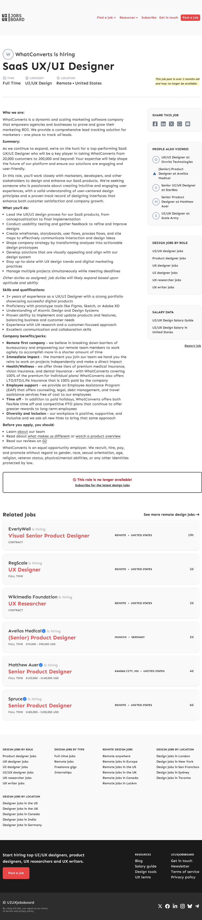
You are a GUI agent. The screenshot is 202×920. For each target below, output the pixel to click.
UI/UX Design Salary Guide (172, 320)
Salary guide (145, 866)
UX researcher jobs (166, 280)
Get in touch (168, 17)
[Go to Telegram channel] (197, 906)
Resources (129, 18)
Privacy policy (183, 877)
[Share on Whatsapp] (179, 124)
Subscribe (149, 17)
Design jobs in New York (174, 761)
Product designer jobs (169, 258)
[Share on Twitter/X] (171, 124)
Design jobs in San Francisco (177, 767)
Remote (64, 83)
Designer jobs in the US (20, 803)
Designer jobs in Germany (22, 825)
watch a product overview (98, 436)
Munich (121, 637)
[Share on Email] (187, 124)
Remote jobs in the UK (120, 772)
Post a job (190, 17)
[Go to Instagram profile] (182, 906)
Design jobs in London (173, 756)
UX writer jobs (163, 287)
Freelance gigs (65, 767)
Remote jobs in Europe (120, 761)
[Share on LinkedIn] (163, 124)
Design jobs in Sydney (172, 772)
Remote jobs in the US (119, 767)
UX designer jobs (165, 265)
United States (88, 83)
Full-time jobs (64, 756)
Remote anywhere (116, 756)
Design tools (145, 871)
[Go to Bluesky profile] (190, 906)
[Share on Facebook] (155, 124)
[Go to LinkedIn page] (175, 906)
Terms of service (185, 871)
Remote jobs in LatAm (120, 783)
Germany (138, 637)
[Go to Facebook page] (167, 906)
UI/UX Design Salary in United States (169, 330)
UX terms (143, 877)
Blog (139, 861)
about (22, 431)
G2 (44, 441)
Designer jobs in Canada (21, 814)
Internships (63, 772)
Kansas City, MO (127, 671)
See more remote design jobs (169, 514)
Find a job (107, 18)
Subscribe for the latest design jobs (102, 485)
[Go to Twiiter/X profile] (160, 906)
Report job (193, 346)
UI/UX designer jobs (167, 251)
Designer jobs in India (19, 819)
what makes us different (49, 436)
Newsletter (180, 866)
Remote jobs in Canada (120, 778)
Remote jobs (64, 761)
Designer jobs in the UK (20, 809)
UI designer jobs (165, 273)
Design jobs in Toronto (173, 778)
